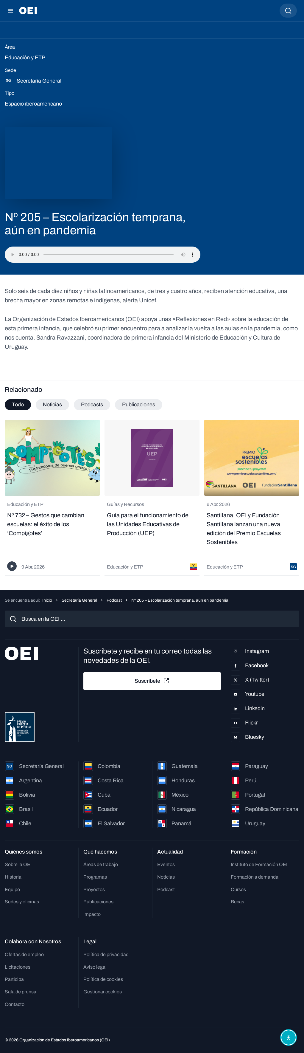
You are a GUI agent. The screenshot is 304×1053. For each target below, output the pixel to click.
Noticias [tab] (52, 405)
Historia (13, 876)
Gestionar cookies (102, 991)
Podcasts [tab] (92, 405)
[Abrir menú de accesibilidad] (288, 1037)
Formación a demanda (254, 876)
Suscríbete (152, 681)
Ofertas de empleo (24, 954)
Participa (14, 979)
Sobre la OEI (18, 864)
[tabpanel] (152, 497)
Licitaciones (17, 967)
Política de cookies (103, 979)
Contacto (14, 1004)
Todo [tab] (18, 405)
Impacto (92, 914)
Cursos (238, 889)
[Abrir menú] (10, 10)
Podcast (114, 600)
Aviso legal (95, 967)
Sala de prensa (20, 991)
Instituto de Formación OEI (259, 864)
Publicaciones (98, 901)
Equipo (12, 889)
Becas (237, 901)
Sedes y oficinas (22, 901)
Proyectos (94, 889)
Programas (95, 876)
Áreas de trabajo (100, 864)
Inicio (47, 600)
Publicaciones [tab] (138, 405)
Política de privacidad (106, 954)
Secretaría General (79, 600)
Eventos (166, 864)
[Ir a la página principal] (28, 10)
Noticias (166, 876)
